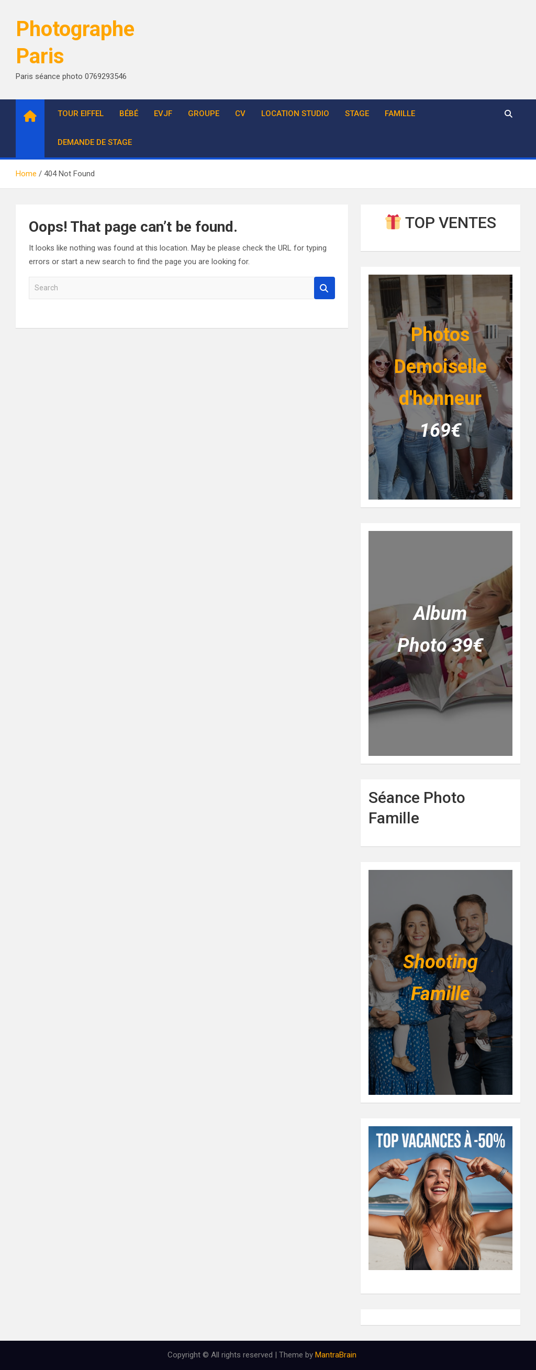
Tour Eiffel (81, 113)
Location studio (295, 113)
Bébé (128, 113)
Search (324, 288)
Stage (357, 113)
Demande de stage (95, 142)
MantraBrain (335, 1355)
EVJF (163, 113)
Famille (400, 113)
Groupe (203, 113)
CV (240, 113)
